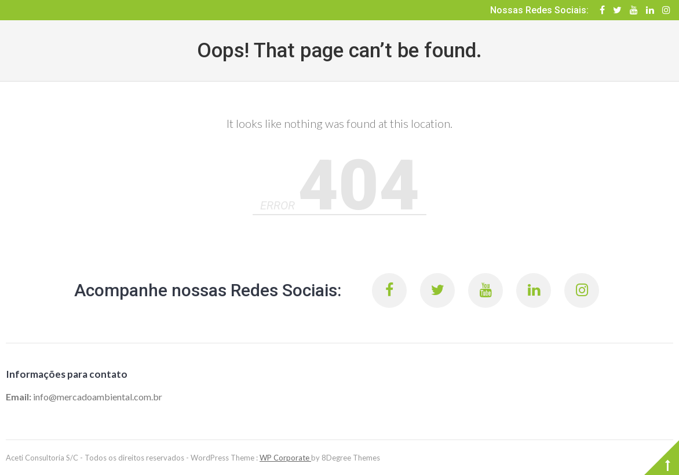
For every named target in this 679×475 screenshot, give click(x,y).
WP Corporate (285, 457)
